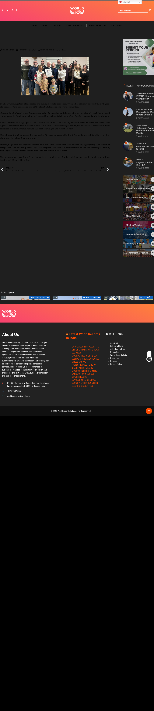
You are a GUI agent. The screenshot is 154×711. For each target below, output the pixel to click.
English (124, 2)
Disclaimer (114, 358)
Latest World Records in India (83, 336)
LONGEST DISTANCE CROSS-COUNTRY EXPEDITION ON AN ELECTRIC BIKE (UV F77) (85, 383)
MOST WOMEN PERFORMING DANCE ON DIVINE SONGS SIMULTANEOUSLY (84, 374)
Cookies (113, 361)
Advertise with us (97, 26)
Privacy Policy (116, 364)
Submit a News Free (75, 26)
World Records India (118, 355)
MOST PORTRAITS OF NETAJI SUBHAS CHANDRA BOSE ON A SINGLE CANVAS (85, 359)
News (45, 26)
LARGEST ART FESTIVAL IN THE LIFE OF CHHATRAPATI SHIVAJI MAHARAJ (85, 350)
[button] (73, 298)
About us (56, 26)
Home (35, 26)
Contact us (116, 26)
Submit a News (116, 346)
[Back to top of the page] (149, 411)
